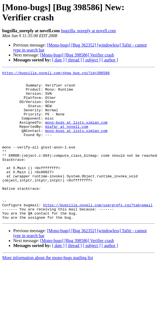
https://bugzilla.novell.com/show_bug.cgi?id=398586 (56, 73)
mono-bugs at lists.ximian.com (76, 133)
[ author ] (110, 60)
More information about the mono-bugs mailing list (47, 287)
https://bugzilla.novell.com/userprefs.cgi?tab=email (98, 232)
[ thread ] (74, 60)
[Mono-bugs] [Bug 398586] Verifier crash (77, 55)
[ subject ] (92, 60)
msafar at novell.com (66, 138)
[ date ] (58, 60)
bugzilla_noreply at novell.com (88, 30)
